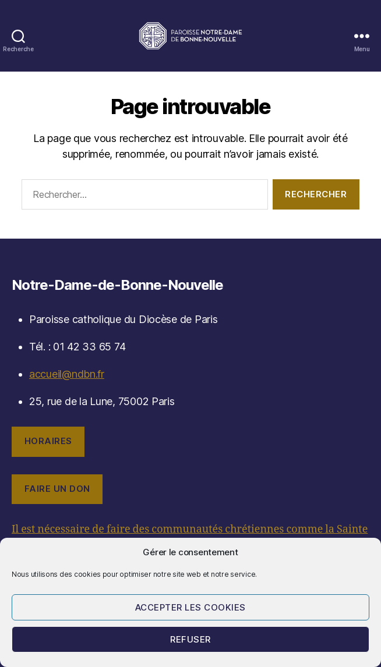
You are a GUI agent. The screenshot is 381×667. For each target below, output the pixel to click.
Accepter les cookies (190, 607)
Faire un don (57, 488)
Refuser (190, 639)
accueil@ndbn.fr (66, 374)
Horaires (48, 440)
